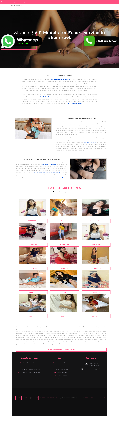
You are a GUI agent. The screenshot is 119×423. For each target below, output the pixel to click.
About (63, 7)
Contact (91, 7)
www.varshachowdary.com (61, 349)
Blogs (81, 7)
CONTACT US (52, 398)
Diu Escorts (62, 366)
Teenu (65, 292)
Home (55, 7)
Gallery (72, 7)
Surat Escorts (62, 375)
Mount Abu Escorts (62, 369)
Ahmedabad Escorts (62, 362)
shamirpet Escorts (62, 382)
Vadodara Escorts (62, 379)
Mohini (64, 244)
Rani (64, 316)
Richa (64, 221)
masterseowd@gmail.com (23, 2)
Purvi (64, 268)
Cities (100, 7)
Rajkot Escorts (62, 372)
